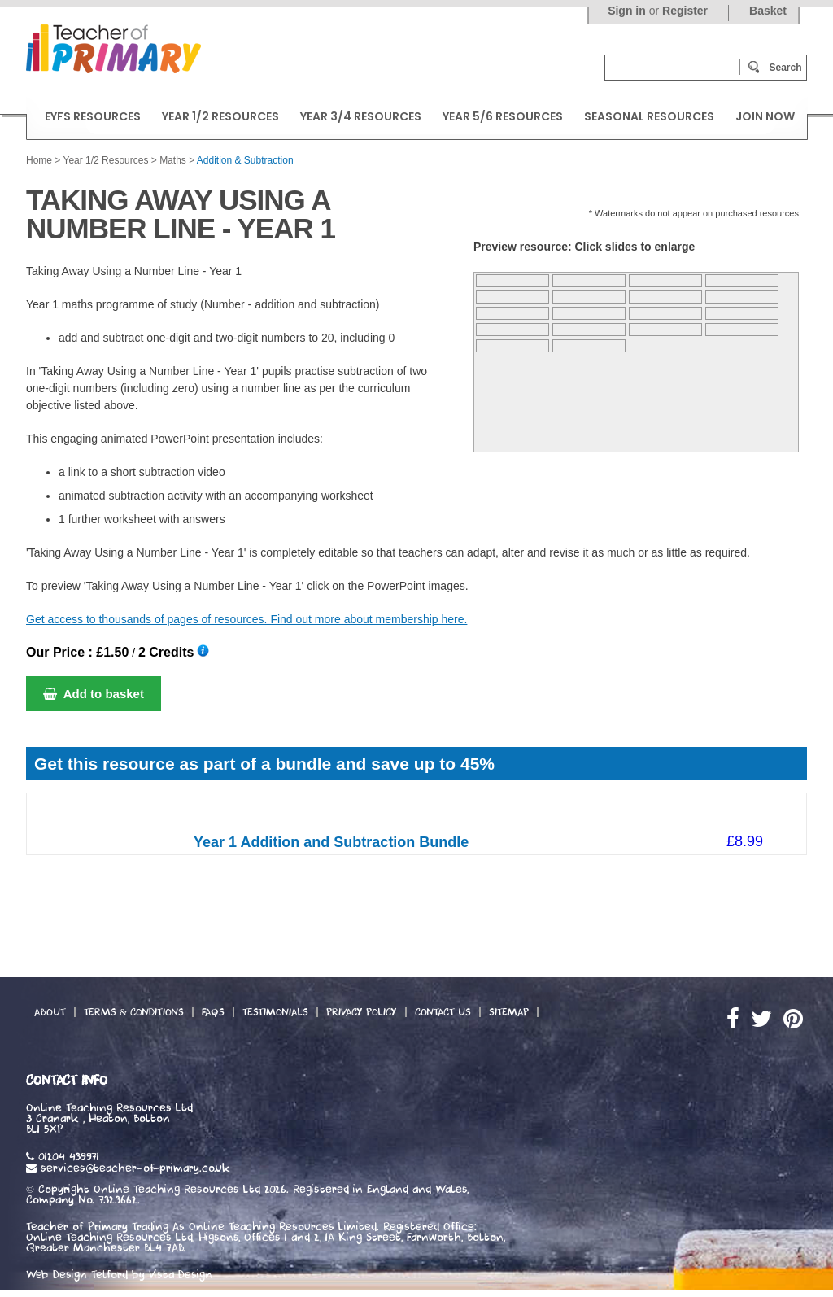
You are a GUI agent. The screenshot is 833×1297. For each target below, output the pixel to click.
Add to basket (93, 694)
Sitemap (509, 1012)
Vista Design (180, 1275)
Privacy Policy (361, 1012)
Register (685, 10)
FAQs (213, 1012)
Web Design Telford (77, 1275)
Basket (768, 10)
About (50, 1012)
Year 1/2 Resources (105, 160)
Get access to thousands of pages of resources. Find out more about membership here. (246, 619)
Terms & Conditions (134, 1012)
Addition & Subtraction (245, 160)
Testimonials (275, 1012)
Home (39, 160)
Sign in (627, 10)
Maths (172, 160)
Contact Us (443, 1012)
